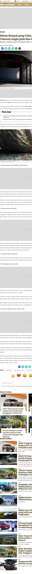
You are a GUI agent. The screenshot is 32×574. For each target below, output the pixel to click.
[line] (9, 48)
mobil (9, 102)
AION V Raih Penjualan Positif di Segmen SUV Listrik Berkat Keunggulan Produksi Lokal (13, 411)
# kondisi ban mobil (18, 370)
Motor (27, 5)
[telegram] (13, 48)
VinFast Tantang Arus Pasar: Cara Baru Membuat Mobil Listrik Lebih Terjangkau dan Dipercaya (13, 433)
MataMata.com (27, 1)
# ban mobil (8, 370)
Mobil (20, 5)
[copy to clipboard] (19, 48)
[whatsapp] (16, 48)
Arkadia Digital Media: (6, 1)
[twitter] (6, 48)
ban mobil (28, 106)
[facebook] (2, 48)
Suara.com (18, 1)
